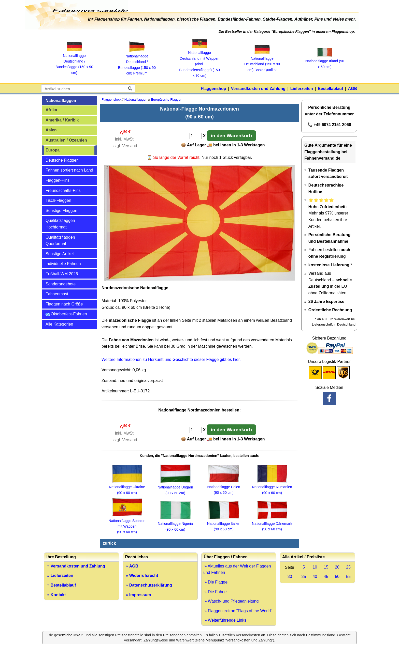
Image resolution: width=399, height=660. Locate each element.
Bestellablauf (330, 88)
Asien (51, 130)
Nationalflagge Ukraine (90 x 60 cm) (127, 487)
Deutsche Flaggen (62, 160)
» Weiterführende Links (224, 620)
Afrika (51, 110)
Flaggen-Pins (57, 180)
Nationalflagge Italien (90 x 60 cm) (223, 523)
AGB (352, 88)
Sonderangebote (61, 284)
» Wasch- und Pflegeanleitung (231, 601)
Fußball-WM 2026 (62, 274)
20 (337, 567)
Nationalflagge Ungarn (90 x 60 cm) (175, 487)
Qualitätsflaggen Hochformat (60, 223)
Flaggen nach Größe (64, 304)
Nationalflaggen (61, 100)
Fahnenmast (57, 294)
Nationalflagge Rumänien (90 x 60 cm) (272, 487)
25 (348, 567)
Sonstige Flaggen (61, 210)
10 (314, 567)
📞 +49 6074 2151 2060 (329, 124)
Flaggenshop (213, 88)
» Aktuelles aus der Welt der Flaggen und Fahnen (237, 569)
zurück (109, 543)
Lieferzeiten (301, 88)
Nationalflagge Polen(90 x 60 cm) (223, 487)
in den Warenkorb (231, 135)
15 (326, 567)
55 (348, 576)
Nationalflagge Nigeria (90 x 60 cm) (175, 523)
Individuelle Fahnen (63, 264)
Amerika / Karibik (62, 120)
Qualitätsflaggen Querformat (60, 240)
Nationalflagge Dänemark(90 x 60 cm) (272, 523)
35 (304, 576)
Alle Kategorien (59, 324)
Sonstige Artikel (60, 254)
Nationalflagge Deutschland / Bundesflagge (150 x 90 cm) (74, 61)
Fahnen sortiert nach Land (69, 170)
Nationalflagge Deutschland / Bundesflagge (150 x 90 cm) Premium (137, 62)
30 (290, 576)
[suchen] (130, 88)
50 (337, 576)
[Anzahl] (196, 136)
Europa (53, 150)
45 (326, 576)
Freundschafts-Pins (63, 190)
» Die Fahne (215, 592)
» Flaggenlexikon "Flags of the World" (237, 611)
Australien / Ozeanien (66, 140)
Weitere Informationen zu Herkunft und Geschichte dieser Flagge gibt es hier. (171, 359)
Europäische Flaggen (166, 99)
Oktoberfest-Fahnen (66, 314)
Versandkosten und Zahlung (258, 88)
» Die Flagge (215, 582)
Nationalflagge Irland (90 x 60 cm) (324, 61)
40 (314, 576)
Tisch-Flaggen (58, 200)
